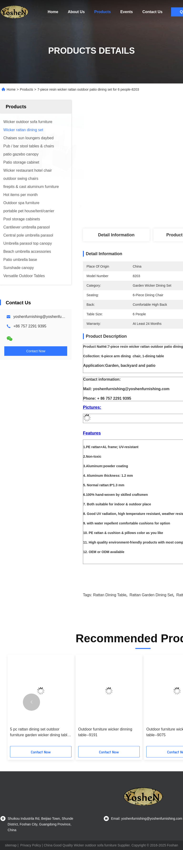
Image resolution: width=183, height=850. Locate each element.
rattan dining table (109, 595)
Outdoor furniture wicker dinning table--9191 (105, 732)
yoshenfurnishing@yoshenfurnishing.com (48, 317)
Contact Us (152, 12)
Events (126, 12)
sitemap (11, 845)
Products (102, 12)
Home (53, 12)
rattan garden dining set (151, 595)
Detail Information (116, 235)
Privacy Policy (30, 845)
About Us (76, 12)
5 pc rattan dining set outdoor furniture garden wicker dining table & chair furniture (39, 732)
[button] (31, 702)
